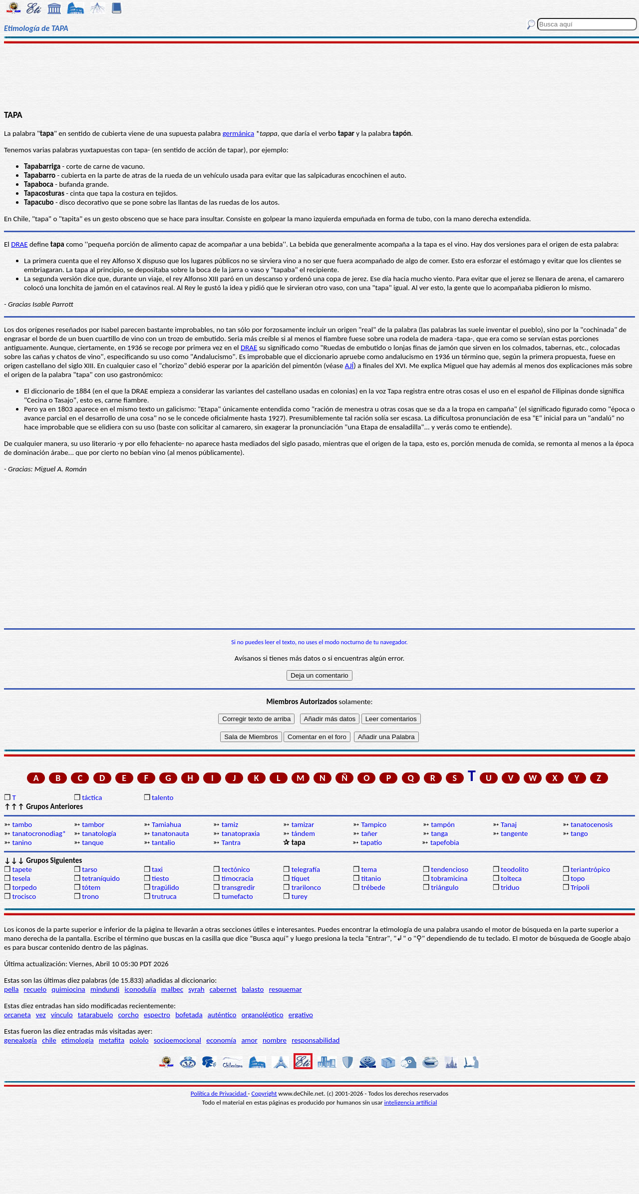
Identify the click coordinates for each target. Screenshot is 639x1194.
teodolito (515, 869)
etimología (77, 1040)
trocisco (24, 896)
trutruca (164, 896)
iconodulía (140, 989)
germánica (239, 133)
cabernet (223, 989)
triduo (510, 887)
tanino (21, 842)
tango (579, 833)
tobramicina (449, 878)
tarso (89, 869)
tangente (514, 833)
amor (249, 1040)
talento (162, 797)
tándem (303, 833)
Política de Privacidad (219, 1093)
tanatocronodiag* (39, 833)
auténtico (222, 1014)
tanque (92, 842)
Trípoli (580, 887)
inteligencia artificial (410, 1102)
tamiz (230, 824)
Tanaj (509, 824)
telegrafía (306, 869)
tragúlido (165, 887)
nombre (275, 1040)
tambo (22, 824)
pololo (139, 1040)
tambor (93, 824)
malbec (172, 989)
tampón (443, 824)
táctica (92, 797)
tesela (21, 878)
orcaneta (17, 1014)
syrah (196, 989)
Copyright (264, 1093)
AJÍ (349, 365)
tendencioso (449, 869)
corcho (128, 1014)
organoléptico (263, 1014)
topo (578, 878)
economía (221, 1040)
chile (49, 1040)
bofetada (188, 1014)
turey (300, 896)
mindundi (104, 989)
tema (369, 869)
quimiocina (68, 989)
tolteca (511, 878)
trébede (373, 887)
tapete (22, 869)
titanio (371, 878)
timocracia (238, 878)
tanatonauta (170, 833)
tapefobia (444, 842)
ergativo (301, 1014)
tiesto (160, 878)
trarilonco (306, 887)
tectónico (236, 869)
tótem (91, 887)
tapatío (371, 842)
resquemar (285, 989)
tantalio (163, 842)
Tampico (373, 824)
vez (41, 1014)
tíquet (301, 878)
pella (11, 989)
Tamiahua (166, 824)
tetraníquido (101, 878)
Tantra (231, 842)
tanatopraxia (241, 833)
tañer (369, 833)
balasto (253, 989)
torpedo (24, 887)
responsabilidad (315, 1040)
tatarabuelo (95, 1014)
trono (90, 896)
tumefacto (237, 896)
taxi (157, 869)
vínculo (62, 1014)
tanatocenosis (592, 824)
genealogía (20, 1040)
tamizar (303, 824)
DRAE (19, 244)
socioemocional (177, 1040)
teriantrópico (590, 869)
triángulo (444, 887)
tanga (439, 833)
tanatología (99, 833)
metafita (111, 1040)
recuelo (35, 989)
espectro (157, 1014)
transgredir (238, 887)
